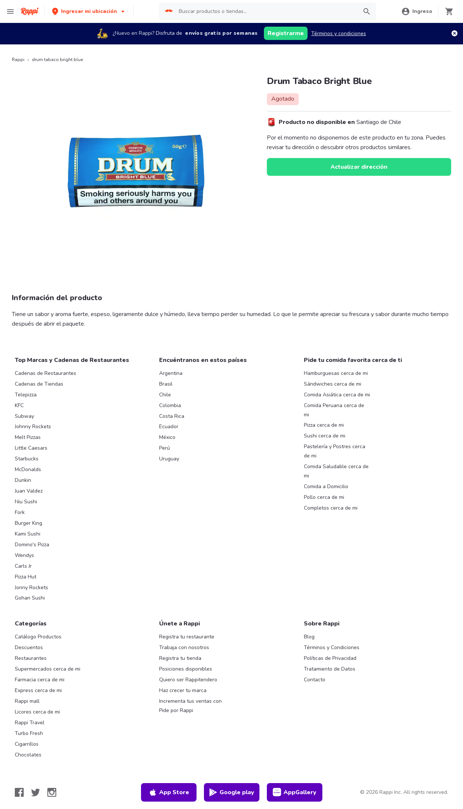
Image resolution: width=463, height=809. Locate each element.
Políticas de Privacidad (330, 658)
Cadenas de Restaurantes (45, 373)
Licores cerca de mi (37, 711)
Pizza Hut (25, 576)
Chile (165, 394)
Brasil (165, 383)
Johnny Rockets (33, 426)
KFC (19, 405)
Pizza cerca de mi (324, 425)
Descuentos (29, 647)
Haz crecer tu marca (183, 690)
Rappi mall (27, 701)
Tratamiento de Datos (329, 668)
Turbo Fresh (29, 733)
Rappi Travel (29, 722)
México (167, 437)
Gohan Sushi (30, 597)
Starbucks (26, 458)
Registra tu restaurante (186, 636)
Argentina (170, 373)
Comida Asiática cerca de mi (337, 394)
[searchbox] (266, 11)
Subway (24, 416)
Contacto (314, 679)
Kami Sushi (27, 533)
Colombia (170, 405)
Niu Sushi (26, 501)
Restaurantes (31, 658)
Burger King (28, 523)
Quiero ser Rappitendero (188, 679)
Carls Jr (23, 566)
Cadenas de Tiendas (39, 383)
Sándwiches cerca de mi (332, 383)
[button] (89, 11)
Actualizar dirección (359, 167)
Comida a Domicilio (326, 486)
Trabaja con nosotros (184, 647)
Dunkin (23, 480)
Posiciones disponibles (185, 668)
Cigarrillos (26, 744)
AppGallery (294, 792)
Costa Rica (171, 416)
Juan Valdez (29, 490)
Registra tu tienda (180, 658)
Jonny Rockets (31, 587)
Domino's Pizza (32, 544)
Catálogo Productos (38, 636)
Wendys (24, 555)
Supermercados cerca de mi (47, 668)
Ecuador (168, 426)
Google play (231, 792)
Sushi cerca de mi (324, 435)
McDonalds (28, 469)
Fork (20, 512)
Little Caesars (31, 448)
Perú (164, 448)
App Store (168, 792)
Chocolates (28, 754)
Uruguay (169, 458)
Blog (309, 636)
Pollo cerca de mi (324, 497)
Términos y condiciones (338, 33)
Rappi (18, 60)
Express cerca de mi (38, 690)
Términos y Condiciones (331, 647)
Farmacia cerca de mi (39, 679)
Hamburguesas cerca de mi (336, 373)
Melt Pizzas (28, 437)
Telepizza (26, 394)
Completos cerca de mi (331, 507)
